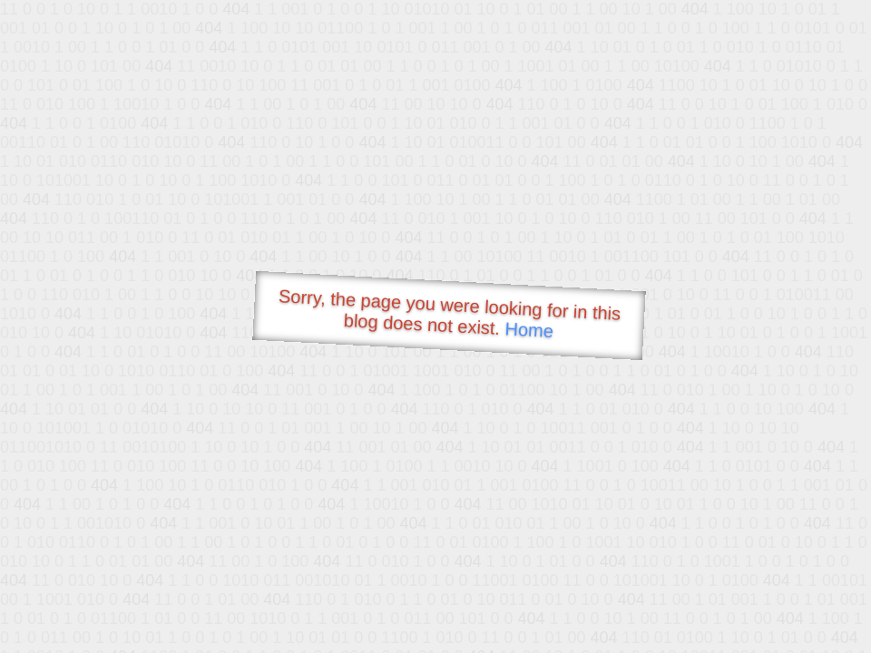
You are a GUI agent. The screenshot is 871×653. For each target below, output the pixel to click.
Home (528, 329)
